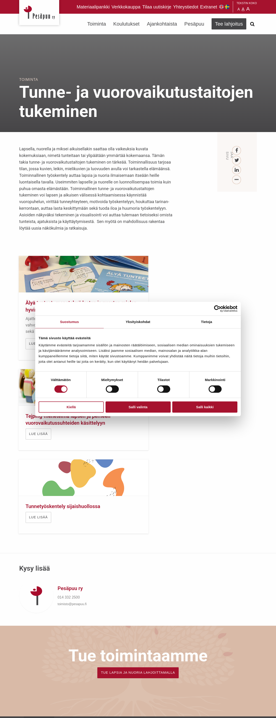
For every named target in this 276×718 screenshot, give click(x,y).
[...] (237, 180)
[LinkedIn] (237, 170)
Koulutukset (126, 24)
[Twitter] (237, 160)
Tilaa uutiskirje (156, 6)
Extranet (208, 6)
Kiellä (71, 407)
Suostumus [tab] (69, 322)
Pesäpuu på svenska (227, 7)
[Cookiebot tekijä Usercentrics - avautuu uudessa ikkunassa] (217, 308)
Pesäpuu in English (221, 7)
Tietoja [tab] (206, 322)
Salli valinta (138, 407)
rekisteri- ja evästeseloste (80, 711)
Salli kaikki (205, 407)
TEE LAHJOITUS (81, 677)
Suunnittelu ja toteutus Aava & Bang (223, 711)
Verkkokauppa (126, 6)
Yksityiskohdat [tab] (138, 322)
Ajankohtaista (162, 24)
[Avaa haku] (252, 24)
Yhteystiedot (185, 6)
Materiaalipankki (93, 6)
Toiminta (96, 24)
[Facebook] (237, 151)
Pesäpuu (39, 12)
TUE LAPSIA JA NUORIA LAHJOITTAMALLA (138, 525)
